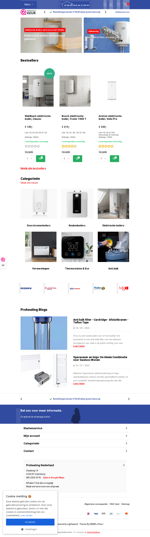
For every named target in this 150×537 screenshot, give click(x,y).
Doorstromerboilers (39, 210)
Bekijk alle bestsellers (33, 170)
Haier (99, 290)
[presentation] (46, 14)
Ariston (50, 290)
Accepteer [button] (30, 521)
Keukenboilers (77, 210)
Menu (27, 4)
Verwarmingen (41, 253)
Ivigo (123, 290)
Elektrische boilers (113, 210)
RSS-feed (114, 506)
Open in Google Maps (53, 480)
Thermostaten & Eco (77, 253)
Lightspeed (72, 526)
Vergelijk (29, 154)
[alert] (30, 512)
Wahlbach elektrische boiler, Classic (38, 120)
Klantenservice (122, 14)
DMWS (93, 526)
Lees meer (79, 348)
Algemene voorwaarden (96, 506)
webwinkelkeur (93, 534)
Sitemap (125, 506)
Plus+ (100, 526)
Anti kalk (113, 253)
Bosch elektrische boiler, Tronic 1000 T (74, 120)
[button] (30, 529)
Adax (26, 290)
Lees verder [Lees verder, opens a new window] (27, 515)
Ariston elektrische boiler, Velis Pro (110, 120)
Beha (75, 290)
